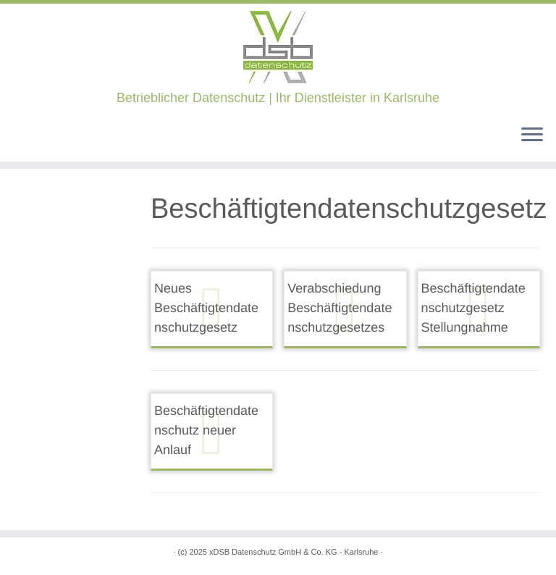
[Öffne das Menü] (532, 135)
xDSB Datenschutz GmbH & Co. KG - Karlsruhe (294, 551)
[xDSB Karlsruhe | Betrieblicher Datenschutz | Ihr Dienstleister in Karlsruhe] (278, 47)
